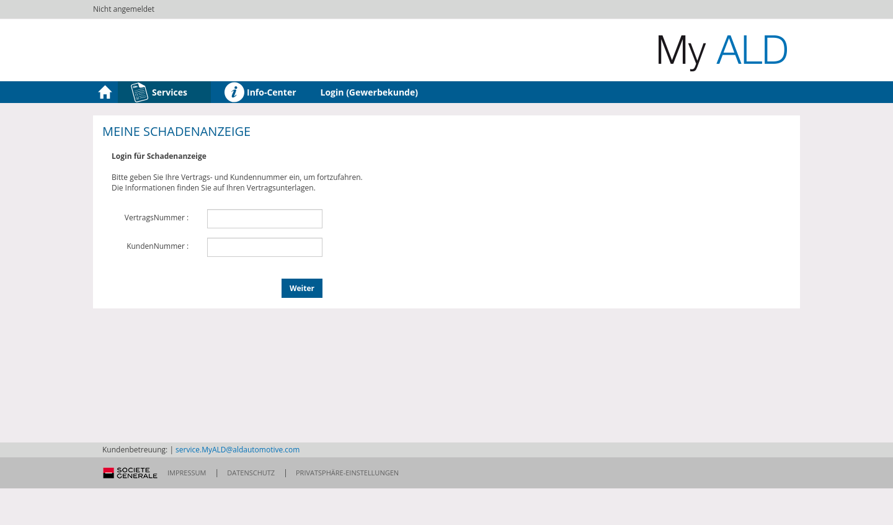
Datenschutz (251, 472)
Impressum (186, 472)
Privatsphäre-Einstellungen (347, 472)
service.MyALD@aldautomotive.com (237, 449)
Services (158, 92)
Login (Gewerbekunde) (369, 92)
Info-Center (260, 92)
